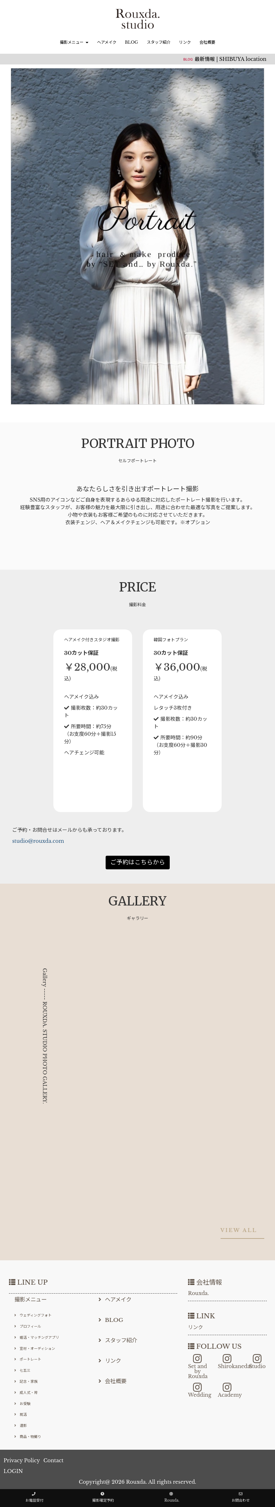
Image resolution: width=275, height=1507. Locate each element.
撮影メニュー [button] (74, 42)
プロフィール (27, 1326)
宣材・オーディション (34, 1348)
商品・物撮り (27, 1436)
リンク (185, 42)
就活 (20, 1414)
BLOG (131, 42)
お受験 (22, 1403)
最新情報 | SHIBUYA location (230, 59)
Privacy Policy (22, 1460)
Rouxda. (198, 1293)
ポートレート (27, 1359)
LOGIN (13, 1471)
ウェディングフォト (33, 1315)
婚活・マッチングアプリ (36, 1337)
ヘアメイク (106, 42)
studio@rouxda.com (38, 841)
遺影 (20, 1425)
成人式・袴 (26, 1392)
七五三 (22, 1370)
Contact (53, 1460)
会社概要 (207, 42)
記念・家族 (26, 1381)
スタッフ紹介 (158, 42)
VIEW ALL (239, 1230)
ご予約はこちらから (137, 862)
